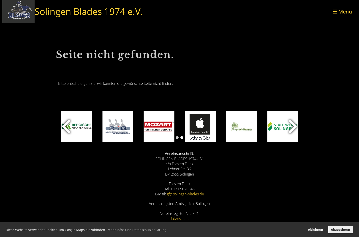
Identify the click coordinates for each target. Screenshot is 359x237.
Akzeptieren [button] (340, 229)
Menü (342, 11)
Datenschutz (179, 218)
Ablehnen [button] (315, 229)
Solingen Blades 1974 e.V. (89, 11)
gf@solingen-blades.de (185, 194)
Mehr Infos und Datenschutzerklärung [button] (137, 230)
